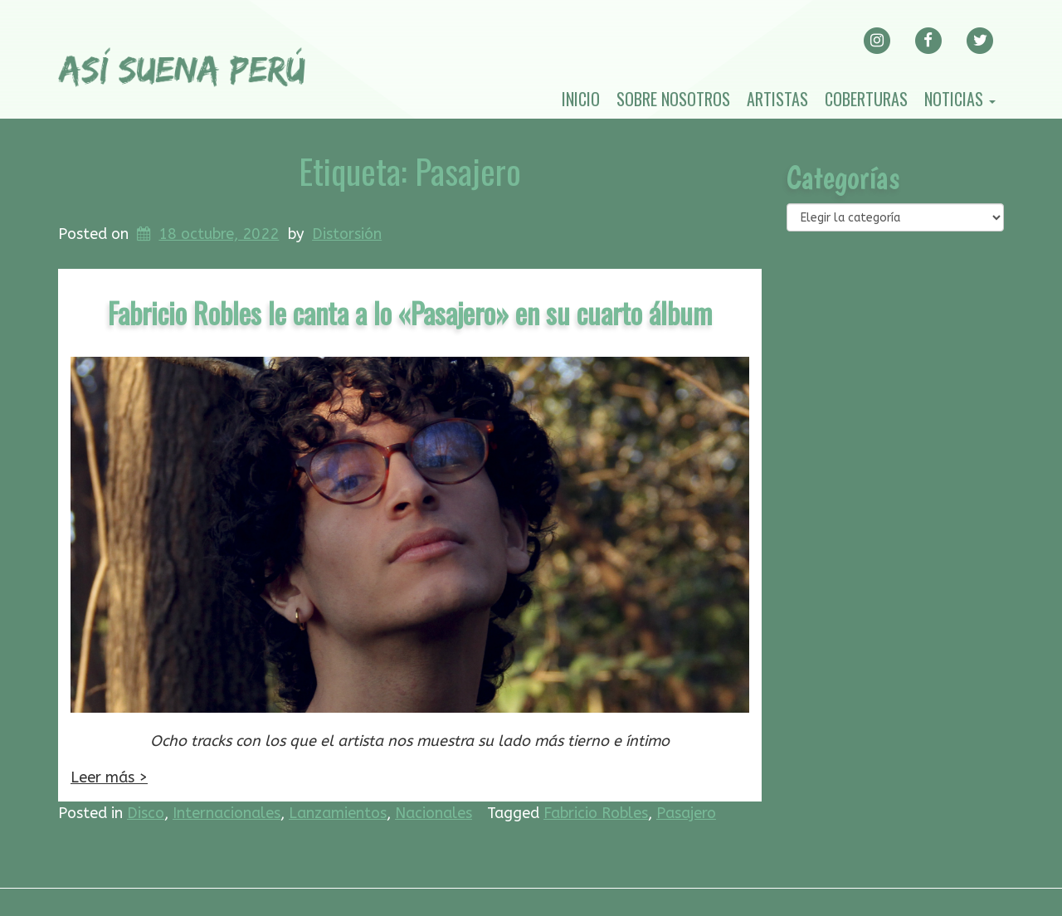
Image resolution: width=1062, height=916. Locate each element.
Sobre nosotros (673, 98)
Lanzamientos (338, 813)
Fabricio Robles (595, 813)
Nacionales (433, 813)
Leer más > (109, 777)
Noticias (960, 98)
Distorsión (347, 234)
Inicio (581, 98)
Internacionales (226, 813)
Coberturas (866, 98)
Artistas (777, 98)
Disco (145, 813)
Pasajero (686, 813)
